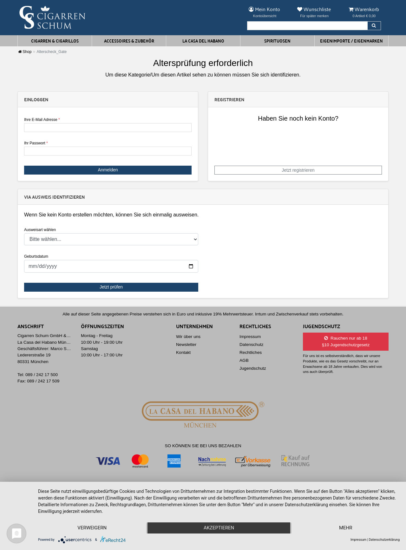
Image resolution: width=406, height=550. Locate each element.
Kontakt (183, 352)
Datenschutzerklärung (384, 539)
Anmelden (108, 169)
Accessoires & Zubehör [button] (129, 40)
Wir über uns (188, 336)
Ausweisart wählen (40, 230)
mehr (345, 528)
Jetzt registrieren (298, 170)
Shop (24, 52)
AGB (244, 360)
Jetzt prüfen (111, 286)
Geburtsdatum (36, 256)
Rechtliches (250, 352)
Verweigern (92, 528)
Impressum (250, 336)
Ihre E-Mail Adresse (42, 119)
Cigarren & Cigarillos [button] (55, 40)
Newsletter (186, 344)
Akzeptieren (219, 528)
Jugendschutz (252, 368)
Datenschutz (251, 344)
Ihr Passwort (36, 143)
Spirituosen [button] (277, 40)
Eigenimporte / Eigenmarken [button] (351, 40)
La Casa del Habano (203, 40)
